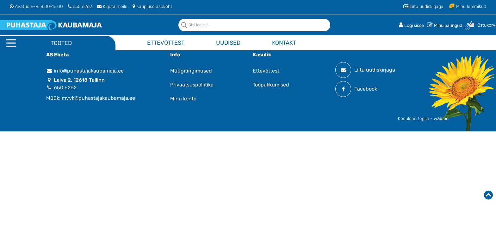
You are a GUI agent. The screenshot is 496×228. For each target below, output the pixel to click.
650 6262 (80, 6)
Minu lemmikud (467, 6)
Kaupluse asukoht (152, 6)
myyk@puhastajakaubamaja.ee (98, 98)
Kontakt (284, 42)
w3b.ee (441, 118)
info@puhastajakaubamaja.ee (85, 71)
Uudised (228, 42)
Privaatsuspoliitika (192, 85)
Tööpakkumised (271, 85)
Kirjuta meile (112, 6)
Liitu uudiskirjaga (423, 6)
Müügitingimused (191, 71)
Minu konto (183, 99)
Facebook (356, 89)
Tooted (61, 43)
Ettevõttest (165, 42)
